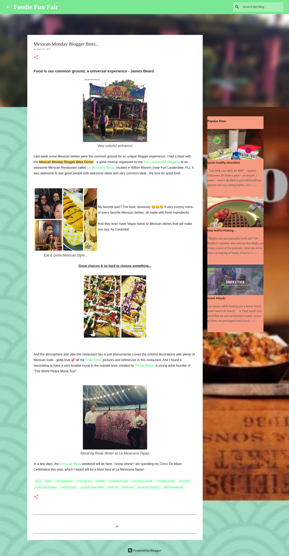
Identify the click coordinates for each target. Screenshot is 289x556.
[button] (36, 57)
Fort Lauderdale (46, 487)
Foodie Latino (166, 481)
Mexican (127, 487)
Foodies (184, 481)
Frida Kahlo (93, 360)
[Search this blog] (262, 7)
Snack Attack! (216, 298)
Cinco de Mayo (70, 464)
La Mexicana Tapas (101, 167)
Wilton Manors (174, 487)
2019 (38, 481)
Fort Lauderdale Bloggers (161, 162)
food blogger (118, 481)
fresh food (68, 487)
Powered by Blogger (145, 550)
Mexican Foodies (148, 487)
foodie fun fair (142, 481)
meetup (113, 487)
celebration (64, 481)
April (49, 481)
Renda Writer (144, 365)
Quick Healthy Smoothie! (223, 162)
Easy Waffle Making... (221, 230)
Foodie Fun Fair (36, 6)
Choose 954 (84, 481)
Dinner (100, 481)
